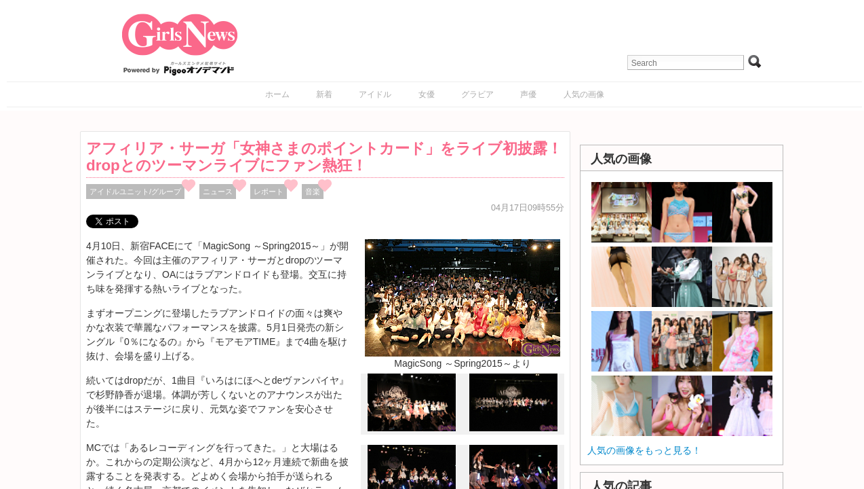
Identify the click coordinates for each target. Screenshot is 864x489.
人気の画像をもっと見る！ (644, 450)
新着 (324, 94)
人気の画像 (584, 94)
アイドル (375, 94)
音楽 (312, 191)
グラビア (477, 94)
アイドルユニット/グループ (135, 191)
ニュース (218, 191)
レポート (268, 191)
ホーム (277, 94)
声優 (528, 94)
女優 (426, 94)
